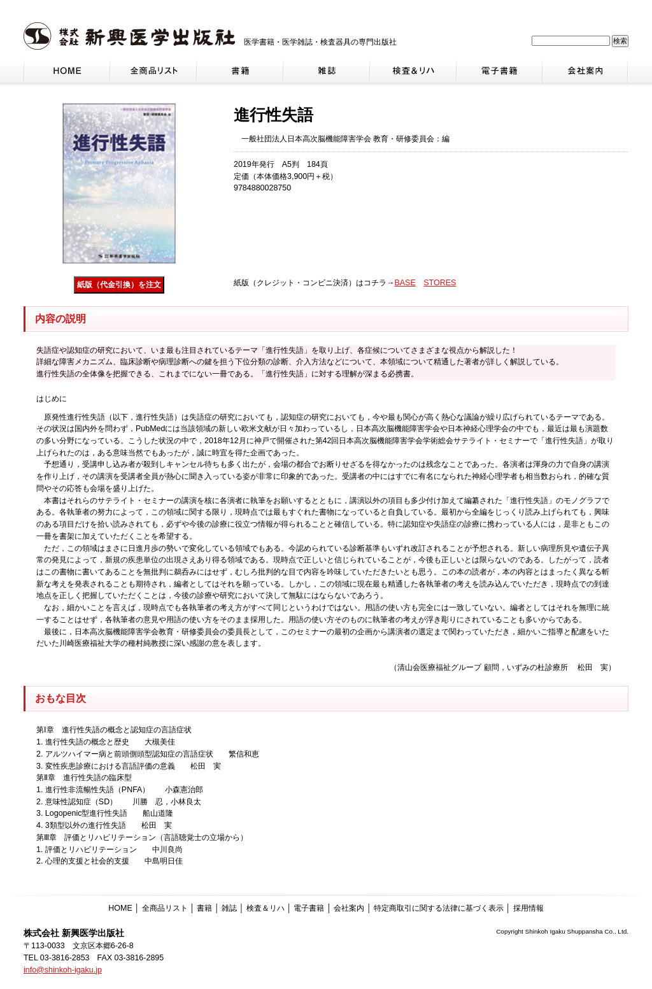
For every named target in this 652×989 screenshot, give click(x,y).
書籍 (204, 908)
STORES (439, 282)
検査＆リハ (265, 908)
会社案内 (349, 908)
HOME (120, 908)
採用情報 (528, 908)
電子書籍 (309, 908)
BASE (404, 282)
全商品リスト (165, 908)
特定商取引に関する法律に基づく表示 (439, 908)
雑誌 (229, 908)
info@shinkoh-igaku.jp (63, 969)
